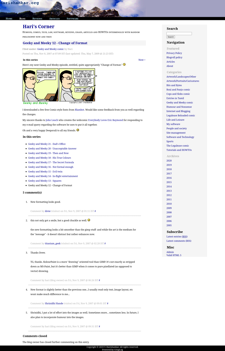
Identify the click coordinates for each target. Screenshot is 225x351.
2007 (169, 216)
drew (48, 211)
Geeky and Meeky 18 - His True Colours (49, 157)
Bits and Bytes (174, 85)
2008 (169, 212)
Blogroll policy (174, 57)
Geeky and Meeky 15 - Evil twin (45, 171)
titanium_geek (53, 243)
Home (9, 18)
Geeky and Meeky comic (50, 49)
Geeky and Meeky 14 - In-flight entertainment (53, 176)
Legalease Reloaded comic (180, 115)
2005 (169, 225)
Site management (175, 132)
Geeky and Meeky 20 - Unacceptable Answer (52, 148)
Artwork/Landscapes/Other (181, 76)
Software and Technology (180, 137)
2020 (169, 160)
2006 (169, 221)
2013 (169, 190)
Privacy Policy (174, 53)
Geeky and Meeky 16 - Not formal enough (50, 167)
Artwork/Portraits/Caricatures (182, 81)
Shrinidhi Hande (54, 303)
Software (72, 18)
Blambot (79, 109)
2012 (169, 195)
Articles (54, 18)
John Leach (52, 120)
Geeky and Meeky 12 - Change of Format (55, 43)
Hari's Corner (39, 26)
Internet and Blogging (178, 111)
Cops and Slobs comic (178, 93)
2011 (169, 199)
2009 (169, 208)
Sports (169, 141)
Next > (142, 59)
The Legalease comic (177, 145)
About (169, 66)
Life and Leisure (175, 119)
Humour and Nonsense (179, 106)
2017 (169, 173)
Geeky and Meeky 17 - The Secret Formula (51, 162)
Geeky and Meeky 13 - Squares (44, 180)
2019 (169, 165)
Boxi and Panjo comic (178, 89)
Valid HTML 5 (173, 255)
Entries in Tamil (175, 98)
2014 (169, 186)
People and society (176, 128)
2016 (169, 177)
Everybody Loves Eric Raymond (105, 120)
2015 (169, 182)
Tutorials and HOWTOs (179, 150)
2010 (169, 203)
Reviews (37, 18)
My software (173, 124)
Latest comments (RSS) (178, 240)
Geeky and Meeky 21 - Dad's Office (47, 144)
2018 (169, 169)
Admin (170, 252)
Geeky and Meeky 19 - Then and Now (48, 153)
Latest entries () (176, 236)
